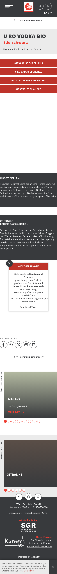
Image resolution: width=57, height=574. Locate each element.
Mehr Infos (29, 570)
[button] (28, 134)
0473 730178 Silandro (28, 89)
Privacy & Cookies (31, 512)
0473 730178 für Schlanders (28, 80)
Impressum (14, 512)
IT (51, 13)
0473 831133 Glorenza (28, 71)
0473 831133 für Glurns (28, 63)
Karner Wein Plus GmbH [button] (39, 546)
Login (44, 512)
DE (45, 13)
